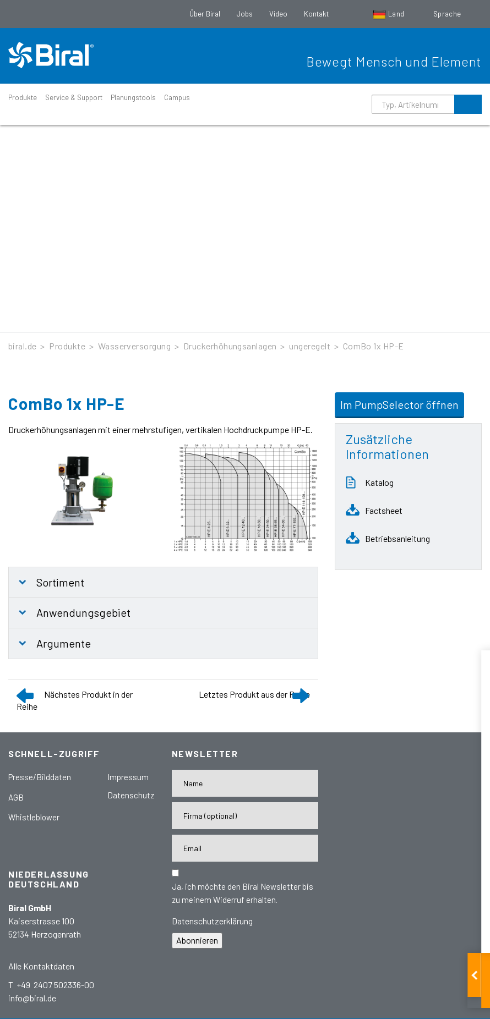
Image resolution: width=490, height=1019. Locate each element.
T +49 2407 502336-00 (51, 984)
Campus (177, 97)
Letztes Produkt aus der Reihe (254, 694)
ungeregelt (309, 346)
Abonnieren (197, 940)
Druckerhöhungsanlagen (230, 346)
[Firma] (245, 815)
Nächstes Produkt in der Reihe (75, 700)
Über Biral (204, 13)
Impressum (128, 777)
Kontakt (316, 13)
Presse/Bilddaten (39, 777)
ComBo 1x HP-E (373, 346)
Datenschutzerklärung (212, 921)
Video (278, 13)
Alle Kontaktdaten (41, 966)
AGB (16, 797)
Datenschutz (130, 795)
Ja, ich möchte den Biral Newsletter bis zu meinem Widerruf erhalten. (242, 893)
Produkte (22, 97)
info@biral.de (32, 998)
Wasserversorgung (134, 346)
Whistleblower (33, 817)
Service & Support (73, 97)
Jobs (245, 13)
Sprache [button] (448, 13)
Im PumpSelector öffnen (399, 404)
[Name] (245, 783)
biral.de (22, 346)
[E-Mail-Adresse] (245, 848)
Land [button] (389, 13)
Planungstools (133, 97)
